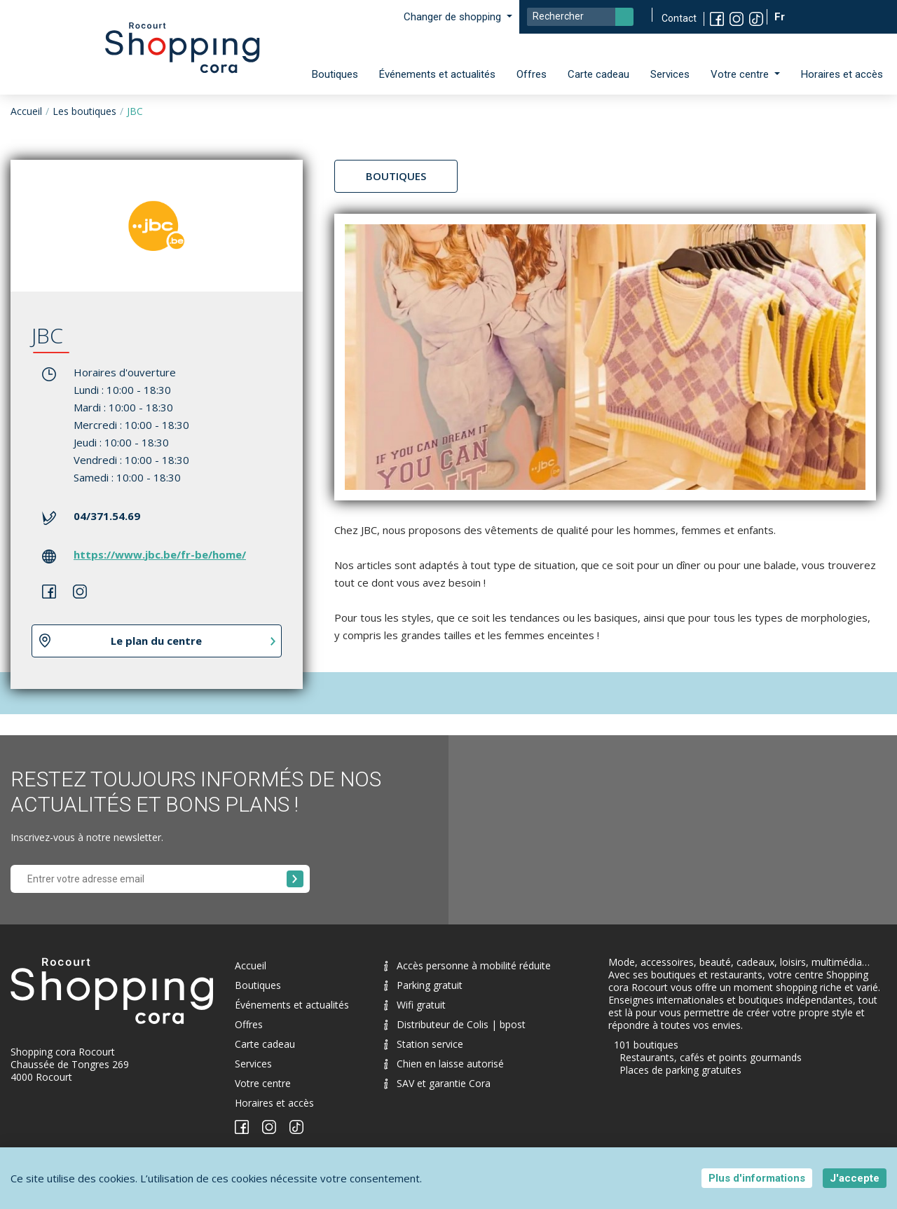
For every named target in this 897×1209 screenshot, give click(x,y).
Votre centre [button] (741, 74)
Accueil (26, 111)
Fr (781, 17)
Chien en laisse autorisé (444, 1063)
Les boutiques (84, 111)
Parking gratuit (423, 985)
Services (670, 74)
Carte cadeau (598, 74)
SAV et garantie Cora (437, 1083)
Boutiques (335, 74)
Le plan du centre (156, 641)
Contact (679, 18)
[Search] (580, 17)
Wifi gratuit (415, 1004)
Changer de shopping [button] (454, 17)
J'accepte (854, 1178)
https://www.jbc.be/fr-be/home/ (160, 554)
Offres (531, 74)
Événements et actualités (437, 74)
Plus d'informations (756, 1178)
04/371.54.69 (107, 516)
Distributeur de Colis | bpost (455, 1024)
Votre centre (263, 1083)
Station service (423, 1044)
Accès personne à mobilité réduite (467, 965)
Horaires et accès (842, 74)
